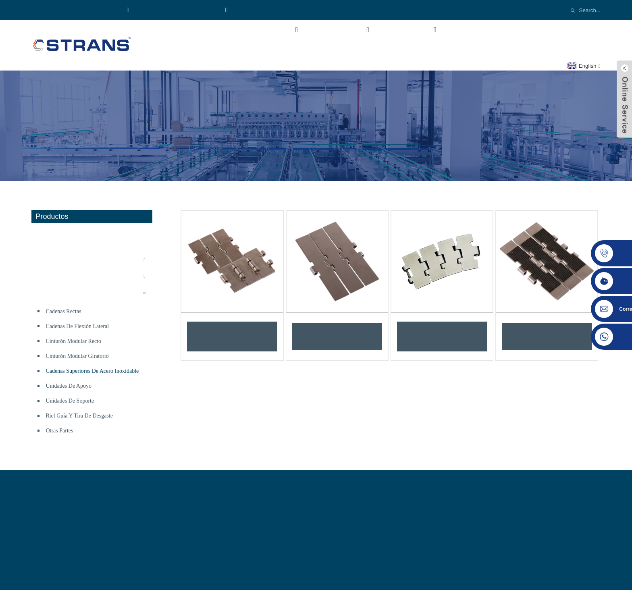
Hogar (196, 30)
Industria (415, 30)
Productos (346, 30)
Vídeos (472, 30)
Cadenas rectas (63, 311)
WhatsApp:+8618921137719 (172, 9)
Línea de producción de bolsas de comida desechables (92, 239)
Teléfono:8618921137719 (78, 9)
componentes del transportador (77, 292)
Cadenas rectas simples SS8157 (337, 336)
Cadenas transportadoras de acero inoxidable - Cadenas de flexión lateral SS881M (442, 336)
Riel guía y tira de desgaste (79, 416)
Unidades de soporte (70, 401)
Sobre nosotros (265, 30)
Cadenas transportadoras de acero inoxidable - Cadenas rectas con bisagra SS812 (232, 336)
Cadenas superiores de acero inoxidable (92, 371)
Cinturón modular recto (73, 341)
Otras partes (59, 431)
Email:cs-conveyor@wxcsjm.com (277, 9)
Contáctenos (209, 48)
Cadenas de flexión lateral (77, 326)
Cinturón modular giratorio (77, 356)
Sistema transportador (64, 259)
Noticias (523, 30)
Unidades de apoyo (68, 386)
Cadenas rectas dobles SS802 (546, 336)
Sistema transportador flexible (75, 276)
